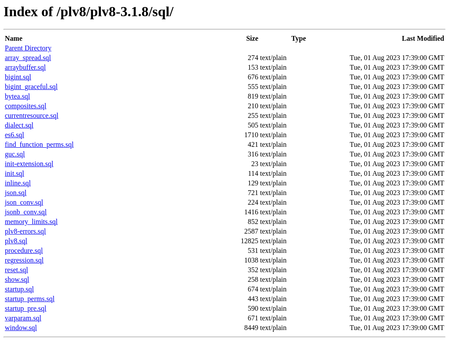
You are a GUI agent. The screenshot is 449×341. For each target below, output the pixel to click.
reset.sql (16, 270)
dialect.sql (19, 125)
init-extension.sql (29, 163)
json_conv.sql (24, 202)
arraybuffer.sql (25, 67)
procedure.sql (24, 250)
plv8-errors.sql (25, 231)
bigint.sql (18, 77)
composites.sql (25, 106)
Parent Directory (28, 48)
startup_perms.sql (29, 298)
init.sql (14, 173)
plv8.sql (16, 241)
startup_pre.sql (25, 308)
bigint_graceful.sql (31, 86)
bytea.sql (17, 96)
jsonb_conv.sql (25, 212)
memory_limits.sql (31, 221)
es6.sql (14, 135)
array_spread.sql (28, 57)
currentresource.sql (31, 115)
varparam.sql (23, 318)
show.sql (17, 279)
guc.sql (15, 154)
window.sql (21, 327)
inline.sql (18, 183)
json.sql (15, 192)
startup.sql (19, 289)
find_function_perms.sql (39, 144)
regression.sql (24, 260)
